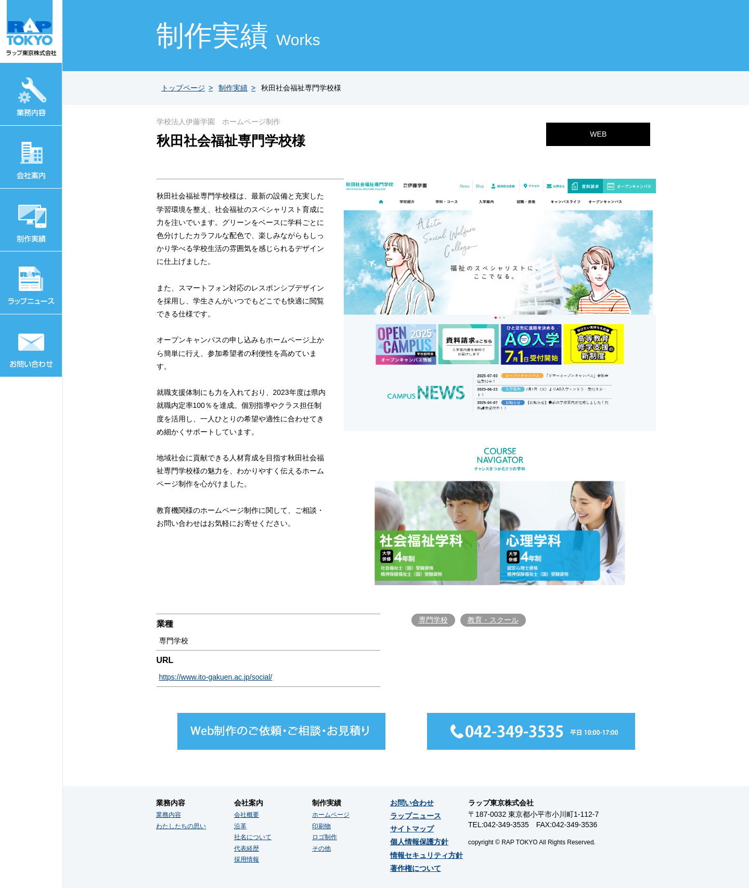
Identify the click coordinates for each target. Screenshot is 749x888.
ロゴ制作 (324, 837)
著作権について (415, 868)
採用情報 (246, 859)
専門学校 (433, 620)
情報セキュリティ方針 (426, 855)
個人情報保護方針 (419, 842)
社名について (253, 837)
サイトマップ (412, 829)
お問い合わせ (412, 803)
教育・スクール (493, 620)
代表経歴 (246, 848)
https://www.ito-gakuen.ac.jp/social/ (216, 677)
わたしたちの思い (181, 826)
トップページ (183, 88)
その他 (321, 848)
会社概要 (246, 814)
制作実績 (233, 88)
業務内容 (168, 814)
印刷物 (321, 826)
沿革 (240, 826)
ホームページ (331, 814)
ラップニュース (415, 816)
